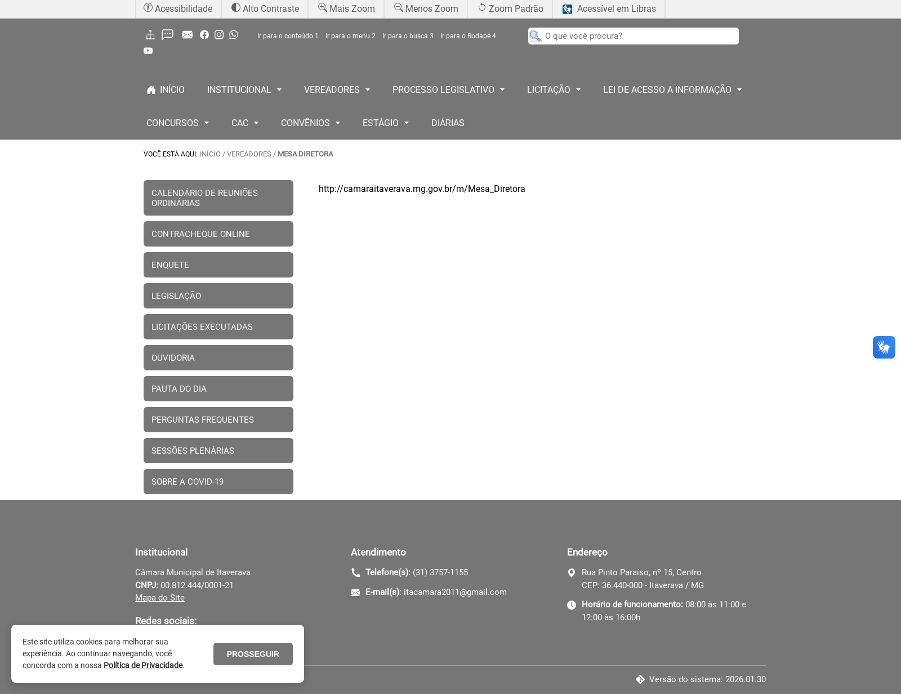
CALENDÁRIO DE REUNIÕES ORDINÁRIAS (204, 198)
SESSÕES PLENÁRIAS (192, 451)
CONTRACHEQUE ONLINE (200, 234)
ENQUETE (170, 265)
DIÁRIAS (448, 123)
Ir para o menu (350, 36)
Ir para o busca (408, 36)
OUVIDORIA (173, 358)
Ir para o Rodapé (468, 36)
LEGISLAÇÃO (176, 296)
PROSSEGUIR (253, 654)
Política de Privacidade (143, 665)
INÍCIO (210, 154)
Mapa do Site (160, 598)
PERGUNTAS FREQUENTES (202, 420)
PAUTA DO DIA (179, 389)
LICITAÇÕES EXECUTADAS (202, 327)
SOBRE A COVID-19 (187, 482)
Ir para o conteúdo (288, 36)
